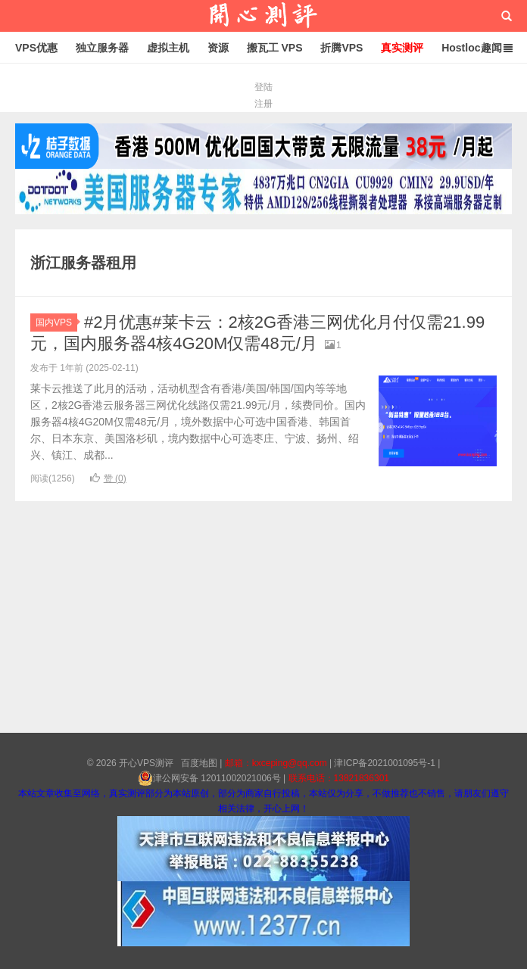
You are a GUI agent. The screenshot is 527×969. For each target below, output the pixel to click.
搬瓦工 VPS (275, 48)
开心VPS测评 (263, 16)
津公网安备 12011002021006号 (209, 778)
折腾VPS (341, 48)
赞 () (108, 478)
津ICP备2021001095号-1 (384, 763)
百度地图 (199, 763)
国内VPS (56, 322)
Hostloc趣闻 (471, 48)
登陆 (263, 87)
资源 (218, 48)
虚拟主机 (168, 48)
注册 (263, 103)
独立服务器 (102, 48)
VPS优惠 (36, 48)
